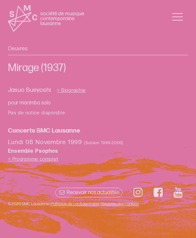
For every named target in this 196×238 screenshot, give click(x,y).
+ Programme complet (33, 159)
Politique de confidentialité (75, 204)
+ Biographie (71, 90)
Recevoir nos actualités (89, 192)
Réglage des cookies (120, 204)
